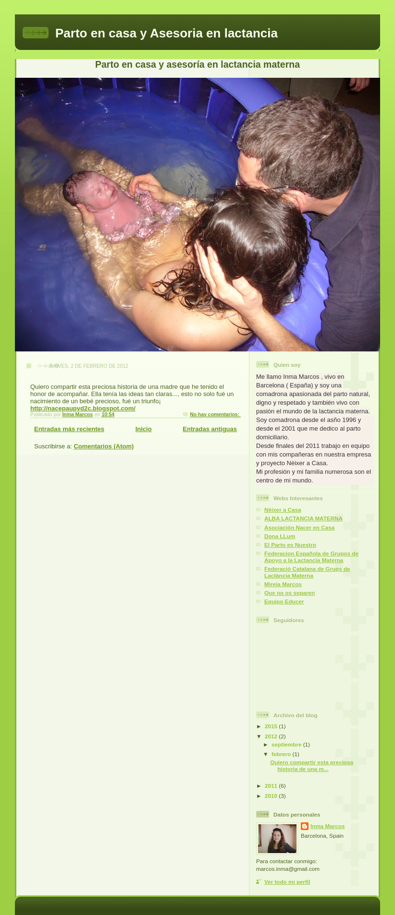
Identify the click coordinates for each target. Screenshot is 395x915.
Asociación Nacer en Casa (299, 527)
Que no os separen (289, 593)
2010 (272, 796)
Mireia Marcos (283, 584)
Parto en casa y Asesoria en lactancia (166, 33)
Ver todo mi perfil (287, 882)
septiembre (287, 744)
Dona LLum (279, 536)
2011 (272, 786)
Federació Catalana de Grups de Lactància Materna (307, 572)
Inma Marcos (327, 826)
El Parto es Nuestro (290, 545)
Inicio (144, 429)
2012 (272, 736)
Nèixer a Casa (282, 509)
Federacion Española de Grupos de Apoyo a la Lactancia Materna (311, 556)
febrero (282, 754)
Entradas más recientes (69, 429)
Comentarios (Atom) (104, 446)
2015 (272, 726)
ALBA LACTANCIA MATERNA (303, 518)
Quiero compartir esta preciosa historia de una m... (311, 765)
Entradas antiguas (210, 429)
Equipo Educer (284, 601)
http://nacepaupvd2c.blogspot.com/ (83, 408)
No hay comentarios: (215, 414)
